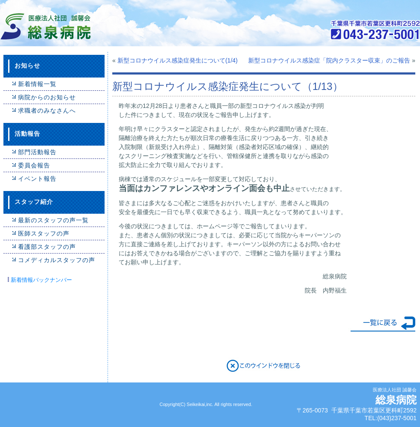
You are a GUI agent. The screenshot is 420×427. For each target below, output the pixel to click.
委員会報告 (34, 165)
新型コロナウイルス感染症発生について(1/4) (177, 60)
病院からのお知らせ (47, 97)
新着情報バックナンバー (41, 280)
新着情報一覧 (37, 84)
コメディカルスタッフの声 (56, 260)
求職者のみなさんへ (47, 110)
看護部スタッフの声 (47, 246)
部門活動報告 (37, 152)
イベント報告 (37, 178)
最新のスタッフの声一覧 (53, 220)
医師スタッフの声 (43, 233)
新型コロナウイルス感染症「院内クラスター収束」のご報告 (329, 60)
